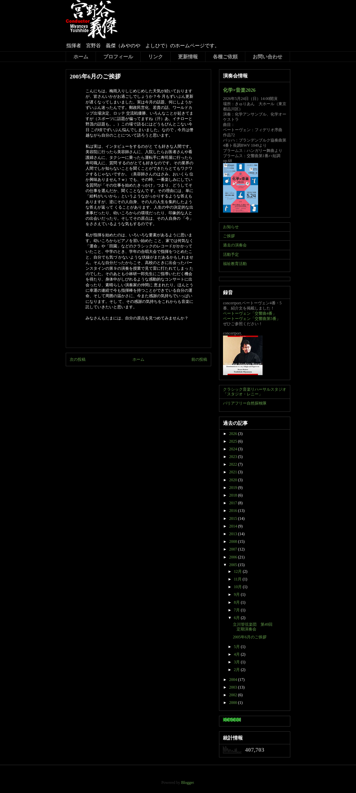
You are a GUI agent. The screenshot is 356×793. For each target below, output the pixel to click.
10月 (238, 587)
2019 (233, 487)
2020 (233, 480)
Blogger (187, 782)
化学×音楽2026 (239, 90)
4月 (237, 654)
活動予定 (231, 254)
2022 (233, 464)
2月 (237, 670)
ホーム (80, 56)
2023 (233, 457)
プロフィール (118, 56)
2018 (233, 495)
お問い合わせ (267, 56)
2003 (233, 687)
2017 (233, 503)
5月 (237, 647)
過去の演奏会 (235, 245)
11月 (238, 579)
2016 (233, 510)
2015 (233, 518)
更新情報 (188, 56)
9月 (237, 594)
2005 (233, 565)
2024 (233, 449)
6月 (237, 618)
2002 (233, 695)
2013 (233, 534)
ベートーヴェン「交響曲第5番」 (251, 318)
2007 (233, 549)
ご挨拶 (229, 236)
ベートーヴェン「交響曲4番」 (249, 313)
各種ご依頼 (225, 56)
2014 (233, 526)
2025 (233, 441)
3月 (237, 662)
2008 (233, 541)
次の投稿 (78, 359)
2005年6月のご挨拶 (250, 637)
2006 (233, 557)
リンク (155, 56)
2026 (233, 434)
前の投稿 (199, 359)
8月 (237, 602)
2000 (233, 702)
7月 (237, 610)
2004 (233, 679)
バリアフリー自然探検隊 (245, 403)
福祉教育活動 (235, 264)
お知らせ (231, 227)
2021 (233, 472)
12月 (238, 571)
